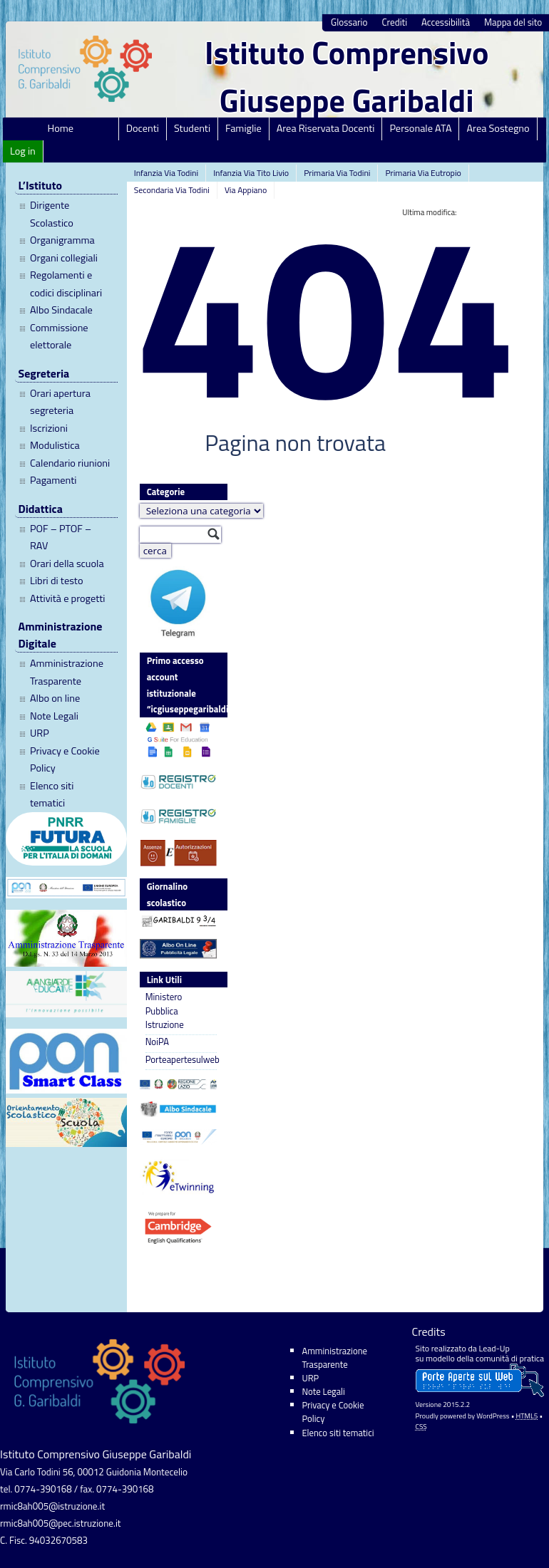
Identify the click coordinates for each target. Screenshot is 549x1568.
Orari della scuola (67, 563)
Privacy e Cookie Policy (65, 759)
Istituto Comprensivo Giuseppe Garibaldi (346, 76)
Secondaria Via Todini (172, 190)
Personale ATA (420, 128)
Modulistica (55, 445)
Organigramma (62, 240)
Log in (23, 151)
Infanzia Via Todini (166, 173)
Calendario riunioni (70, 463)
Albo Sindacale (61, 310)
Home (61, 128)
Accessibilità (445, 22)
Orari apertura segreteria (60, 401)
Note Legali (54, 716)
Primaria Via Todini (337, 173)
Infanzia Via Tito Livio (251, 173)
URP (39, 733)
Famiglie (243, 128)
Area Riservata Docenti (326, 128)
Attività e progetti (67, 598)
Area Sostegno (497, 128)
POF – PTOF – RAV (60, 537)
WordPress (492, 1416)
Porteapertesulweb (181, 1059)
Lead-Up (493, 1348)
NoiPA (157, 1042)
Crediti (394, 22)
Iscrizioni (49, 428)
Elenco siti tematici (51, 794)
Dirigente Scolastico (51, 213)
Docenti (142, 128)
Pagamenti (53, 480)
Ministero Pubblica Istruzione (164, 1011)
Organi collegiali (64, 258)
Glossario (349, 22)
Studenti (192, 128)
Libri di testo (56, 580)
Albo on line (55, 698)
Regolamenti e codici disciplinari (66, 283)
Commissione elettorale (59, 336)
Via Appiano (246, 190)
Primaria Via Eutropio (423, 173)
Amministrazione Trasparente (66, 671)
